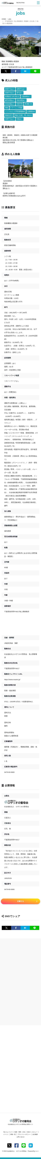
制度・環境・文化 (20, 1132)
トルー (37, 1151)
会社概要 (35, 1134)
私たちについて (8, 1132)
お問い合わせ (20, 1137)
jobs (10, 19)
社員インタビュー (32, 1132)
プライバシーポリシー (24, 1134)
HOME (4, 19)
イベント (6, 1134)
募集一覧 (13, 1134)
